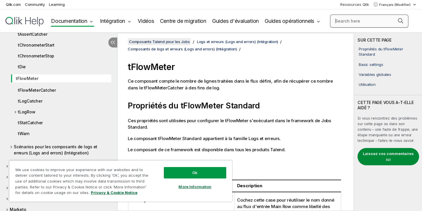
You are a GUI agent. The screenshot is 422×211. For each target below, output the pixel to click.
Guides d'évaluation (235, 21)
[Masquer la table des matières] (112, 42)
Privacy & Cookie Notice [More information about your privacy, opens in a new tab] (114, 192)
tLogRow (26, 111)
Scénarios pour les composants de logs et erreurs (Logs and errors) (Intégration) (55, 149)
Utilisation (367, 84)
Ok (195, 172)
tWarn (24, 133)
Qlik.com (13, 4)
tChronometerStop (36, 55)
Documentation (69, 21)
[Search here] (369, 21)
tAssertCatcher (32, 34)
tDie (22, 66)
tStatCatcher (30, 122)
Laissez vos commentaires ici (388, 156)
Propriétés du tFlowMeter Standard (381, 52)
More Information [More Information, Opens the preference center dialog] (194, 186)
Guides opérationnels (289, 21)
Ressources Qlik (354, 4)
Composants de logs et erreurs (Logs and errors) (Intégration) (182, 49)
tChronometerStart (36, 44)
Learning (56, 4)
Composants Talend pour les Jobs (159, 41)
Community (35, 4)
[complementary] (388, 122)
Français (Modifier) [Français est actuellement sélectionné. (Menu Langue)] (395, 5)
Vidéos (146, 21)
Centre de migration (183, 21)
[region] (120, 181)
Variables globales (375, 74)
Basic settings (371, 64)
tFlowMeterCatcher (37, 90)
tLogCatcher (30, 100)
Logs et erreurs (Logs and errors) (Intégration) (237, 41)
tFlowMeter (27, 78)
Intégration (112, 21)
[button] (400, 21)
